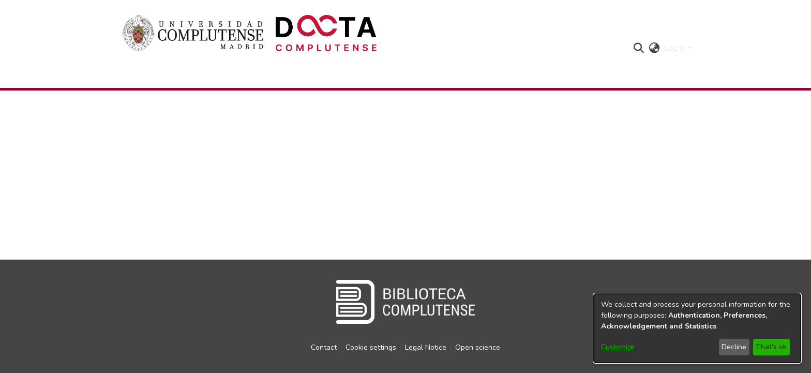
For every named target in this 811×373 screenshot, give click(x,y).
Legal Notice (425, 347)
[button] (638, 48)
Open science (477, 347)
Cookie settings (371, 347)
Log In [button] (676, 48)
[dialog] (697, 328)
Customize (618, 347)
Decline (734, 347)
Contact (324, 347)
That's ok (771, 347)
